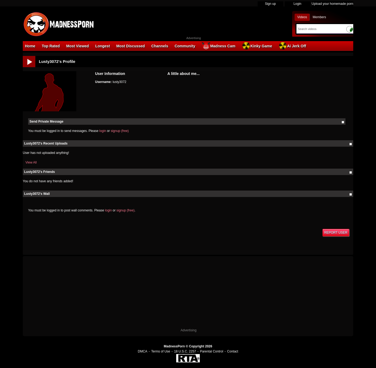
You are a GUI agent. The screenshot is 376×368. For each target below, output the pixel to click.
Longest (102, 46)
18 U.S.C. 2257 (185, 351)
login (102, 131)
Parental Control (211, 351)
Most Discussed (130, 46)
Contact (232, 351)
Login (297, 4)
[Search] (319, 29)
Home (30, 46)
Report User (335, 232)
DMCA (142, 351)
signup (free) (120, 131)
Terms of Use (160, 351)
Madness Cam (218, 45)
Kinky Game (257, 45)
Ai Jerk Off (292, 45)
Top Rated (51, 46)
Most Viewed (77, 46)
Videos (302, 17)
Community (185, 46)
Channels (159, 46)
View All (31, 162)
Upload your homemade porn (332, 4)
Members (319, 17)
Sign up (270, 4)
